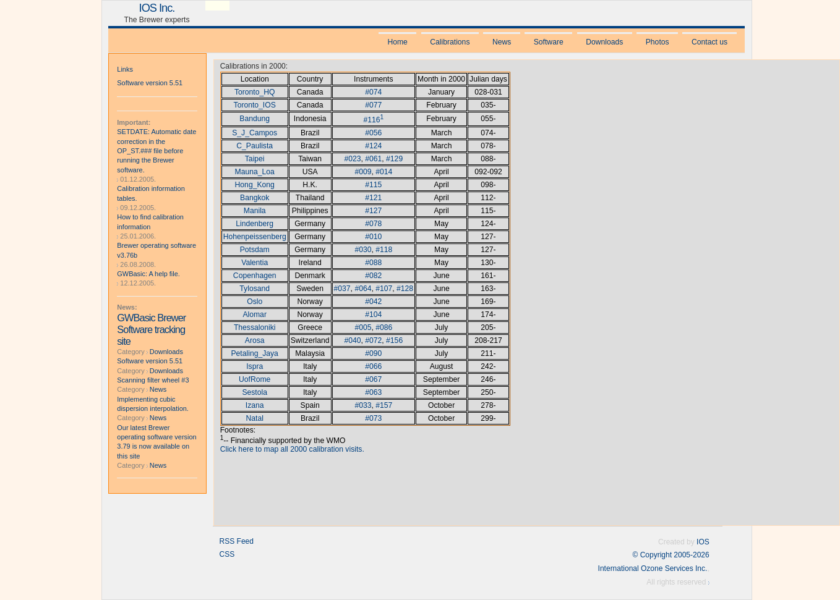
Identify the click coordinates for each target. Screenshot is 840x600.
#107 (383, 288)
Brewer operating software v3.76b (156, 250)
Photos (657, 42)
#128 (404, 288)
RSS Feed (237, 541)
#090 (373, 353)
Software (549, 42)
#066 (373, 366)
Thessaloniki (255, 327)
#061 (373, 158)
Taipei (255, 158)
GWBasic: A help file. (148, 273)
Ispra (254, 366)
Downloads (604, 42)
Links (125, 69)
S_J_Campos (254, 133)
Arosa (255, 340)
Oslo (254, 301)
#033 (362, 405)
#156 (394, 340)
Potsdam (255, 249)
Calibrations (449, 42)
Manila (255, 210)
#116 (371, 120)
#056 (373, 133)
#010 (373, 236)
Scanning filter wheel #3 (153, 380)
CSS (227, 554)
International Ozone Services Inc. (653, 568)
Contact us (709, 42)
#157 (383, 405)
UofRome (254, 379)
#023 (352, 158)
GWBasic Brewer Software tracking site (151, 329)
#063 (373, 392)
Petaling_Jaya (254, 353)
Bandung (254, 118)
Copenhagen (254, 275)
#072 (373, 340)
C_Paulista (254, 146)
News (501, 42)
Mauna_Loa (255, 171)
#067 (373, 379)
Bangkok (254, 197)
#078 (373, 223)
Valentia (254, 262)
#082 (373, 275)
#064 (362, 288)
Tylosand (254, 288)
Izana (255, 405)
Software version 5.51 (149, 83)
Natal (254, 418)
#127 (373, 210)
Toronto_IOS (255, 105)
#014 (383, 171)
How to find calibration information (150, 221)
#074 (373, 92)
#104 (373, 314)
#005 (362, 327)
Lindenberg (254, 223)
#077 (373, 105)
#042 (373, 301)
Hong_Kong (255, 184)
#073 (373, 418)
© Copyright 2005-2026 (670, 555)
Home (397, 42)
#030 (362, 249)
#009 (362, 171)
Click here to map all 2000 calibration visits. (292, 449)
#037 (342, 288)
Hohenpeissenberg (254, 236)
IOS (702, 542)
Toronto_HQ (254, 92)
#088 (373, 262)
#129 (394, 158)
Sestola (254, 392)
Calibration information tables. (150, 193)
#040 (352, 340)
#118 (383, 249)
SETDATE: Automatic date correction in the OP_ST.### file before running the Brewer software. (156, 150)
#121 (373, 197)
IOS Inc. (157, 7)
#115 (373, 184)
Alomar (254, 314)
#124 (373, 146)
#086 (383, 327)
